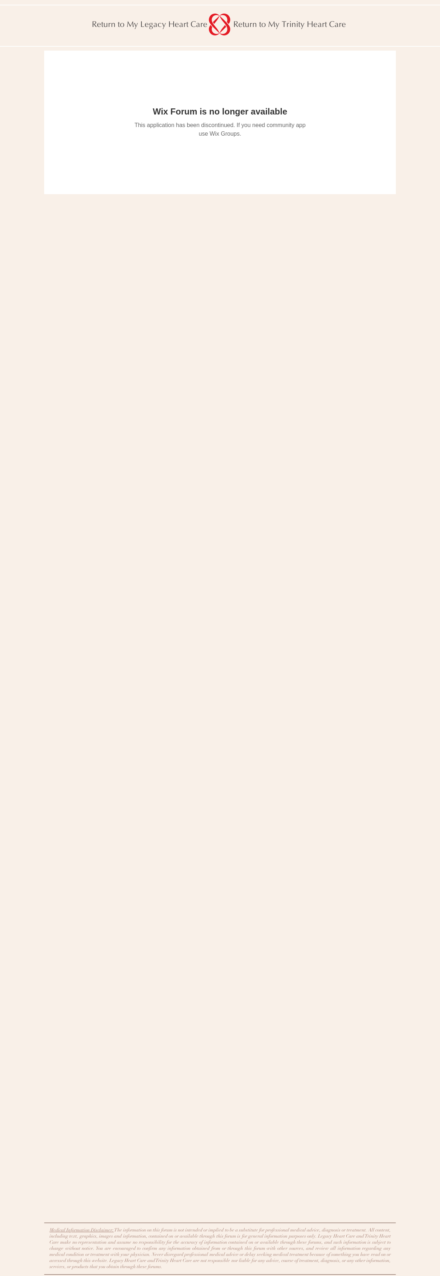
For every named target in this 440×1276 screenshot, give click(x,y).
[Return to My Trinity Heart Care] (289, 24)
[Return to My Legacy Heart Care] (149, 24)
